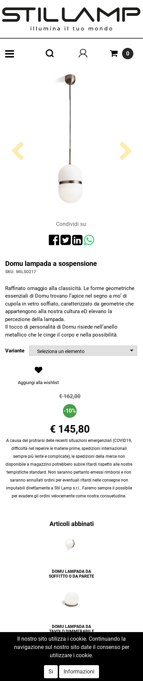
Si (50, 671)
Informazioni (79, 671)
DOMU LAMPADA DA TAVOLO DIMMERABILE (71, 629)
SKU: (9, 271)
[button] (17, 177)
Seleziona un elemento (61, 351)
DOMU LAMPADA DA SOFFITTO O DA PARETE (71, 574)
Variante (14, 351)
